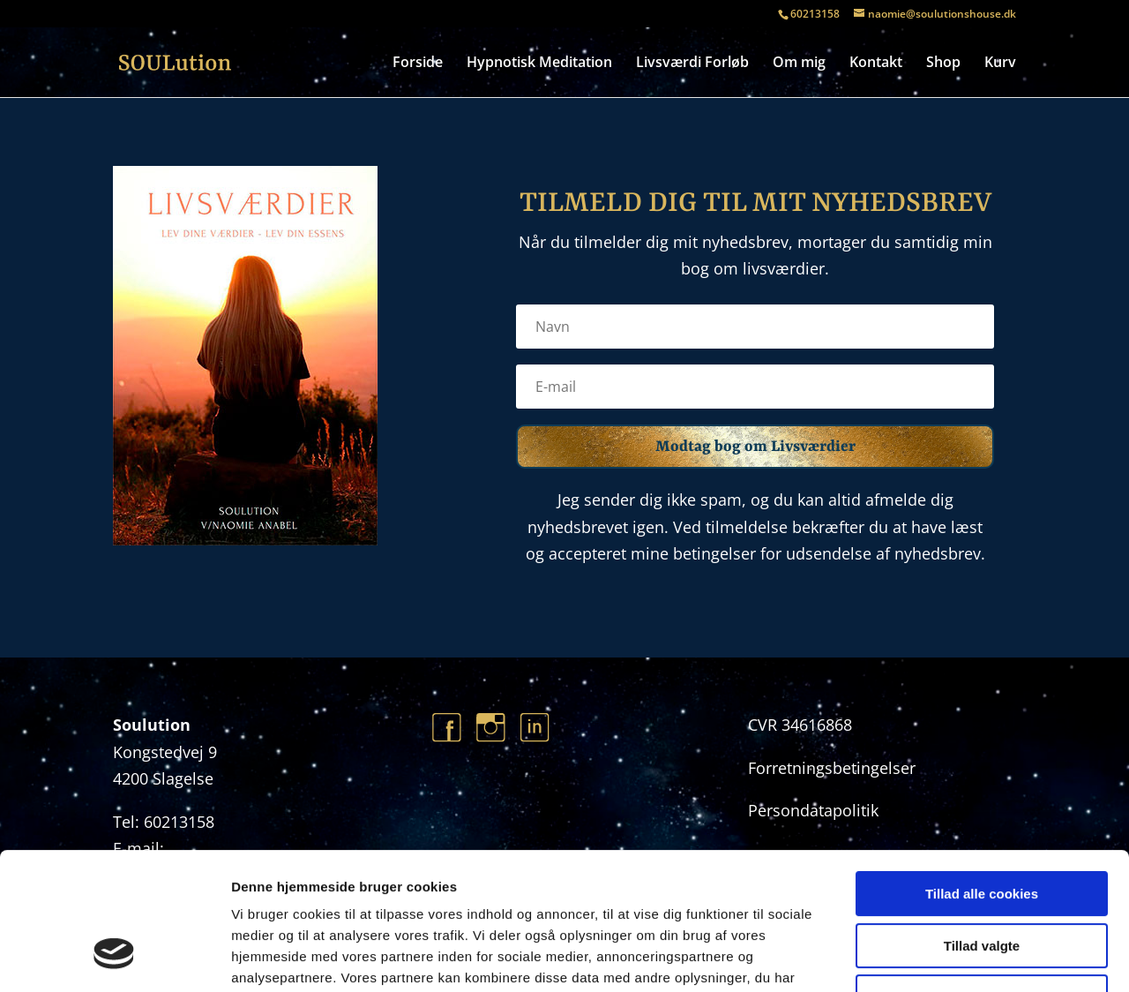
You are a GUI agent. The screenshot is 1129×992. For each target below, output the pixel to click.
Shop (943, 63)
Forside (418, 63)
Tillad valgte (982, 828)
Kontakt (875, 63)
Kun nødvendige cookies (981, 879)
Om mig (799, 63)
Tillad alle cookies (981, 776)
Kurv (1000, 63)
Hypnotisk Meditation (539, 63)
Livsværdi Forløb (692, 63)
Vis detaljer (917, 957)
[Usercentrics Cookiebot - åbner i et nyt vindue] (114, 957)
